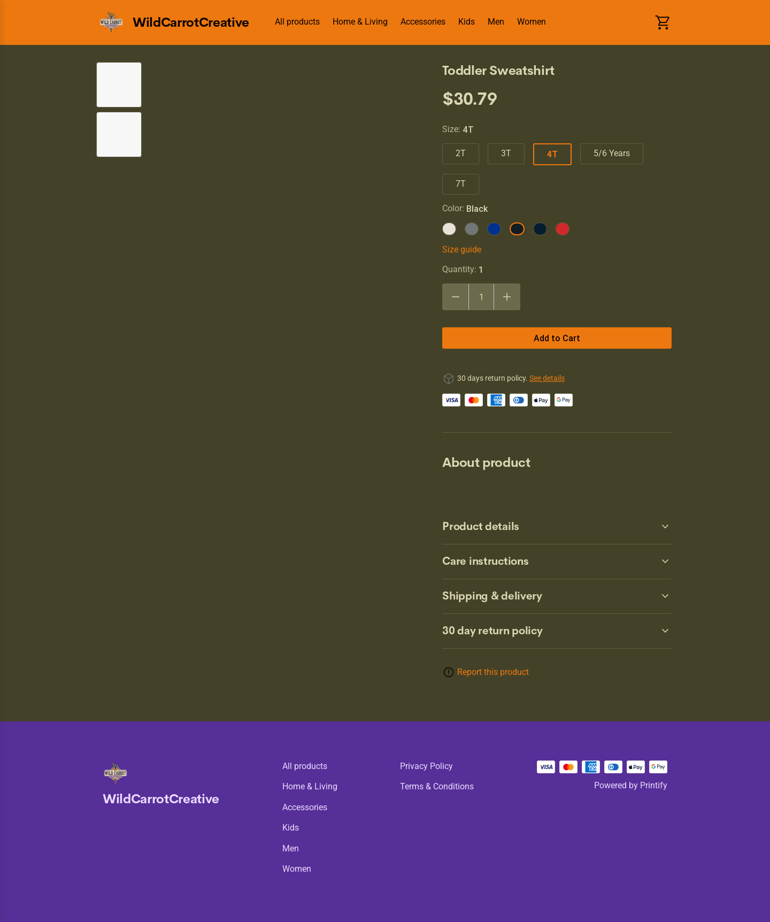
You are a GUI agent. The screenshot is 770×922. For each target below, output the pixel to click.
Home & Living (360, 22)
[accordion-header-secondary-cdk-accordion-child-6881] (557, 631)
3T (506, 153)
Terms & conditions (437, 786)
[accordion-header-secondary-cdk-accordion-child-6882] (557, 527)
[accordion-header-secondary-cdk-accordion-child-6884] (557, 596)
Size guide (461, 249)
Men (496, 22)
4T (552, 154)
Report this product (493, 672)
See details (547, 378)
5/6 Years (612, 153)
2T (461, 153)
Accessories (423, 22)
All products (297, 22)
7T (461, 184)
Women (531, 22)
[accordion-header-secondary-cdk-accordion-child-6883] (557, 561)
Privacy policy (426, 766)
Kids (466, 22)
